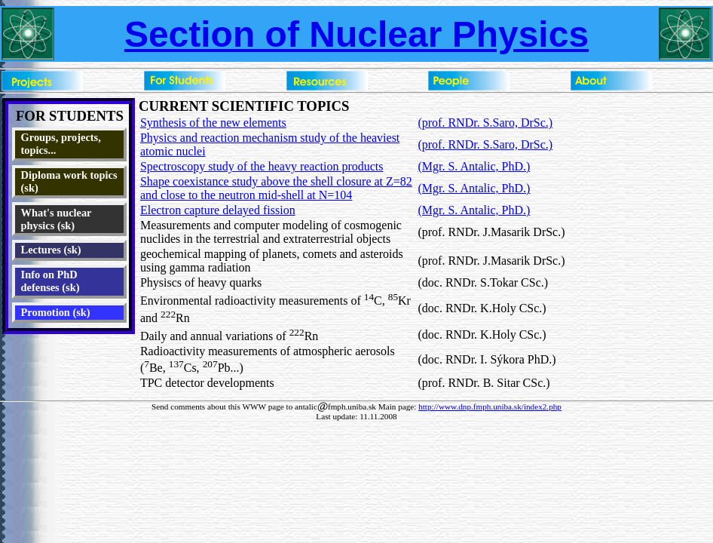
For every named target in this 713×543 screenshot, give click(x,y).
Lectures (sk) (51, 250)
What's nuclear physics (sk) (56, 219)
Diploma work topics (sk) (69, 181)
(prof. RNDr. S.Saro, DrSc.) (485, 122)
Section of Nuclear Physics (356, 34)
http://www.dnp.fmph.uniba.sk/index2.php (490, 406)
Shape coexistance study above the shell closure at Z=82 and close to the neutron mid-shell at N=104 (276, 188)
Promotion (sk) (55, 312)
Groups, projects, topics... (61, 143)
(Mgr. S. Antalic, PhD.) (474, 166)
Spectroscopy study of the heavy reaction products (262, 166)
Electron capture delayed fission (217, 210)
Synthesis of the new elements (213, 122)
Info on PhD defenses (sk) (50, 280)
